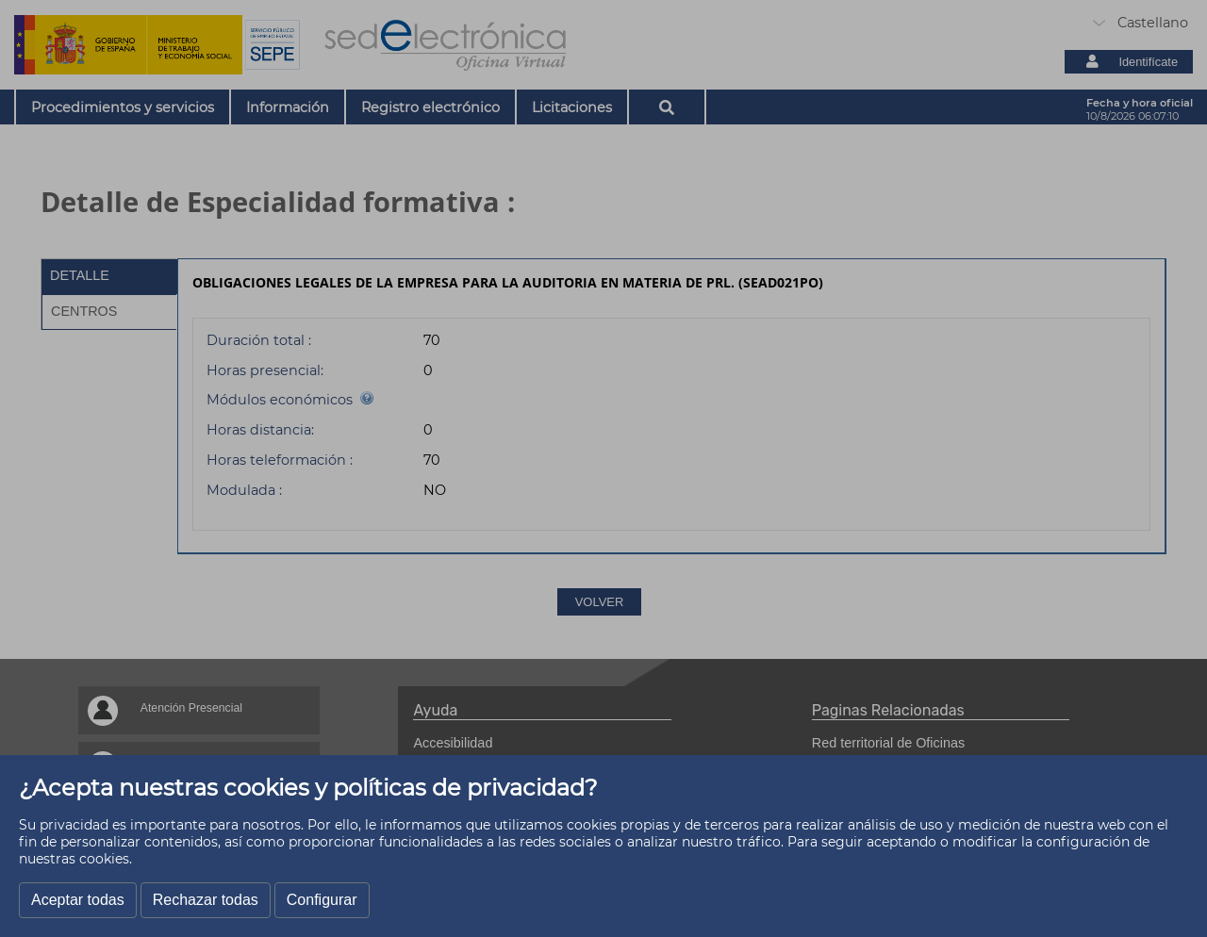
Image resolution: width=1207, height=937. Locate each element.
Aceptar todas (77, 900)
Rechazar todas (205, 900)
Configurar (322, 900)
